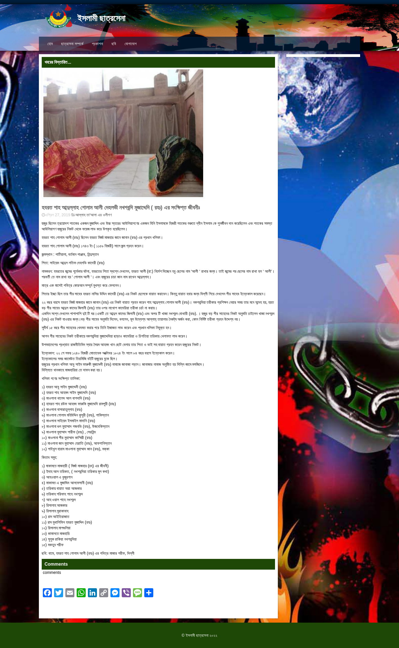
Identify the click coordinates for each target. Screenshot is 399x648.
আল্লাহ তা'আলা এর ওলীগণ (93, 215)
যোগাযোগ (131, 43)
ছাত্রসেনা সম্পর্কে (72, 43)
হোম (50, 43)
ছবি (114, 43)
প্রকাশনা (97, 43)
